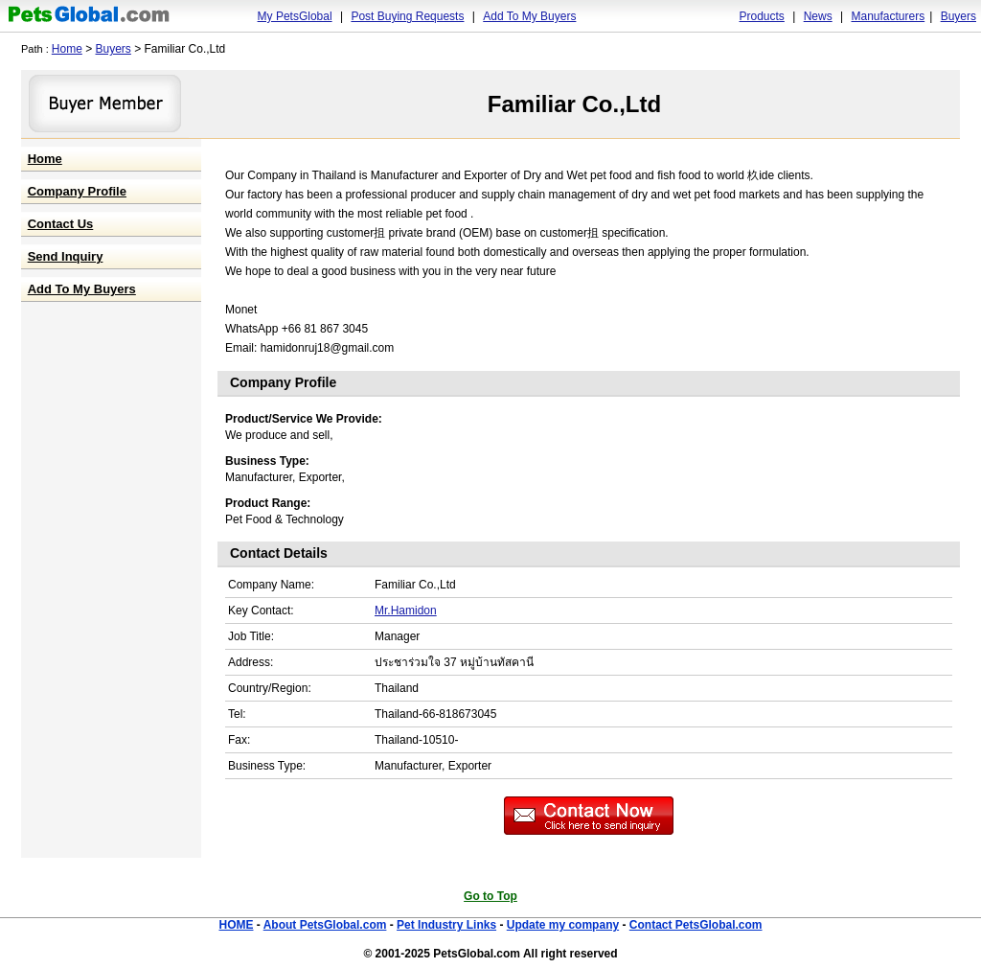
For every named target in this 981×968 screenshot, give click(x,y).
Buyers (958, 16)
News (818, 16)
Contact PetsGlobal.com (696, 925)
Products (762, 16)
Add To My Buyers (529, 16)
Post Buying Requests (407, 16)
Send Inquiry (65, 256)
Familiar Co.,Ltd (574, 104)
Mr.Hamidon (406, 610)
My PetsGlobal (295, 16)
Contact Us (61, 224)
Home (67, 49)
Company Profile (77, 191)
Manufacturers (887, 16)
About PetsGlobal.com (325, 925)
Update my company (563, 925)
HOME (235, 925)
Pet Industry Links (446, 925)
